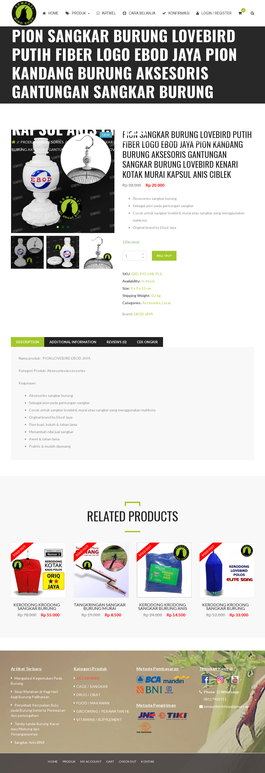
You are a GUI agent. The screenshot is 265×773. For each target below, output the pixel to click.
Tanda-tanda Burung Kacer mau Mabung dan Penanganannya (35, 728)
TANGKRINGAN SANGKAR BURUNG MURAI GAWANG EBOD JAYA (100, 607)
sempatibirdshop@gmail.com (227, 706)
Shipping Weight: (136, 295)
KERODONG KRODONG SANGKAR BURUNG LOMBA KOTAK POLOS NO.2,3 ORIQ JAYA (36, 607)
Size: (126, 288)
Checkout (127, 761)
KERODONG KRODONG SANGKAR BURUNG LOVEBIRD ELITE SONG (225, 607)
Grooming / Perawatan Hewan (107, 711)
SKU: (126, 274)
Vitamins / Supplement (99, 719)
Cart (110, 761)
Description (27, 342)
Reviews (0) (117, 342)
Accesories (52, 142)
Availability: (131, 281)
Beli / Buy (164, 256)
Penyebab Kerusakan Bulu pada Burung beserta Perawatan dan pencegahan (38, 710)
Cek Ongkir (147, 342)
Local (74, 142)
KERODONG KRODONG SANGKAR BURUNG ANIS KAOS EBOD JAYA (162, 607)
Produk (28, 142)
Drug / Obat (88, 694)
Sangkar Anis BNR (29, 742)
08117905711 (215, 699)
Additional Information (72, 342)
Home (53, 761)
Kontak (147, 761)
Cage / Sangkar (92, 686)
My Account (90, 761)
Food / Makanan (92, 703)
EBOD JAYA (143, 314)
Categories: (132, 303)
